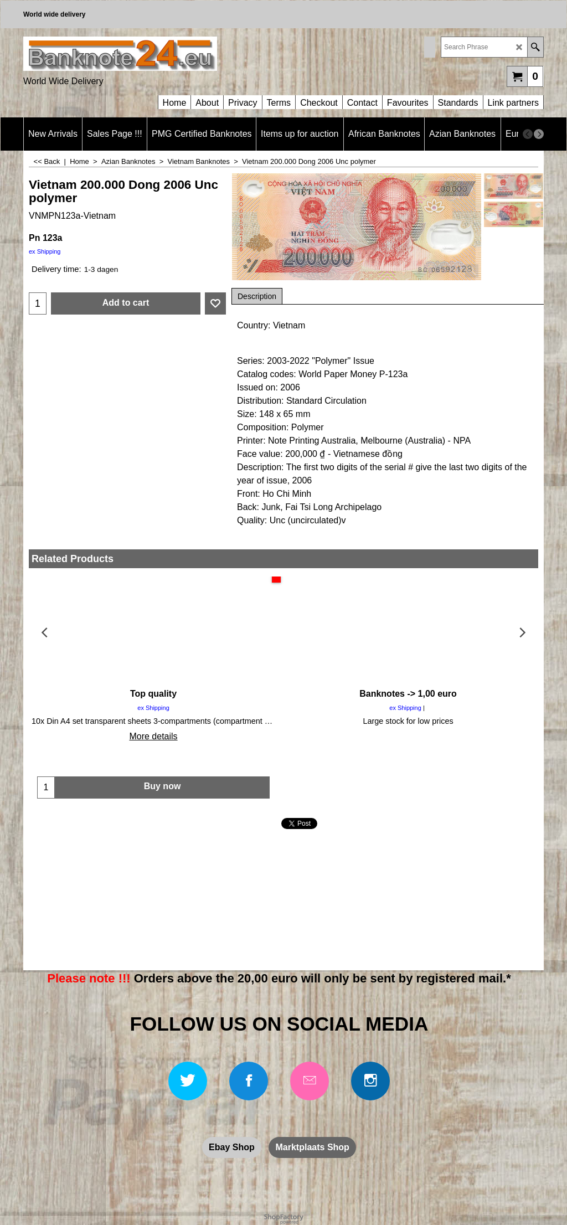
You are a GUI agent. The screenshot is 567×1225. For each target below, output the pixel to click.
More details (153, 736)
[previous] (528, 134)
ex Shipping (45, 251)
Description (257, 296)
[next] (539, 134)
